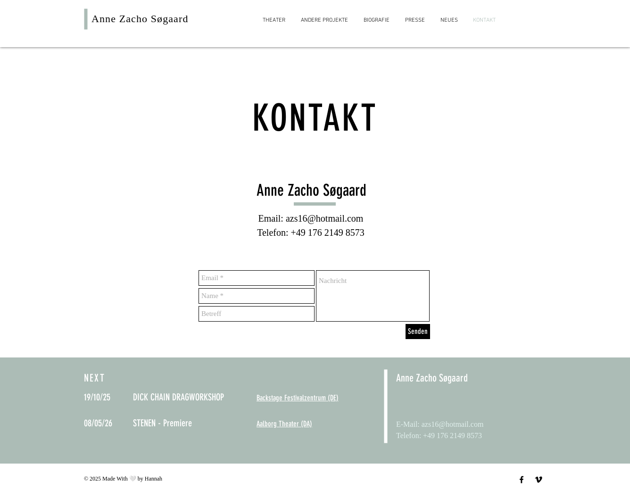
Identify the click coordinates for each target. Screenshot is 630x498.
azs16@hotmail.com (325, 218)
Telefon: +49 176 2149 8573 (311, 232)
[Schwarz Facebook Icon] (521, 479)
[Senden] (418, 331)
